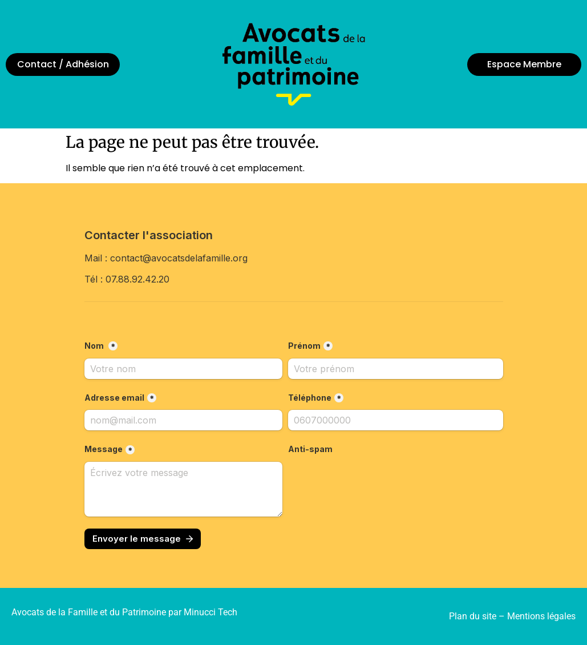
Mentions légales (541, 616)
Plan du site (472, 616)
